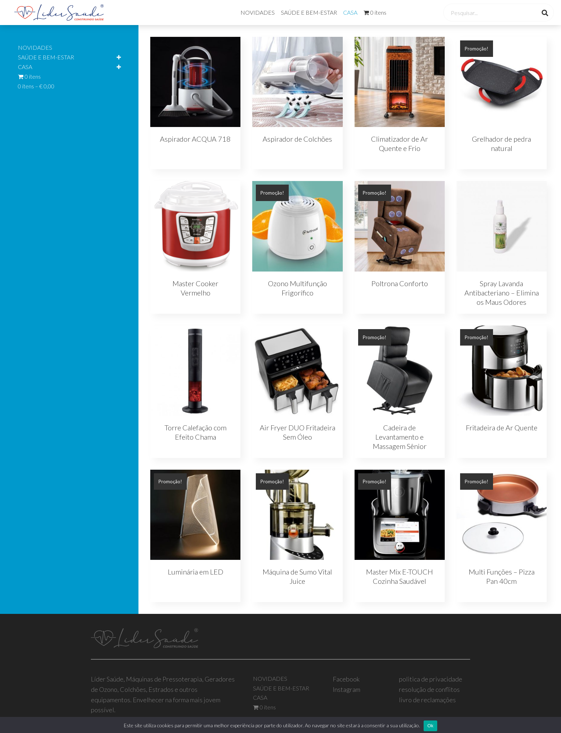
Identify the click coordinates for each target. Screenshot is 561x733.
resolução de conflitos (429, 689)
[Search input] (490, 13)
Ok (430, 725)
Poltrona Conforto (399, 283)
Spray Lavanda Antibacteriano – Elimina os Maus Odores (501, 292)
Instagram (346, 689)
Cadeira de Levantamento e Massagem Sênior (399, 436)
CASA (350, 12)
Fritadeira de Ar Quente (501, 427)
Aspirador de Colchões (297, 139)
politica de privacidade (430, 679)
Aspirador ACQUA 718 (195, 139)
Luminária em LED (195, 571)
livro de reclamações (427, 700)
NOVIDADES (257, 12)
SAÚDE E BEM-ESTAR (309, 12)
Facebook (346, 679)
